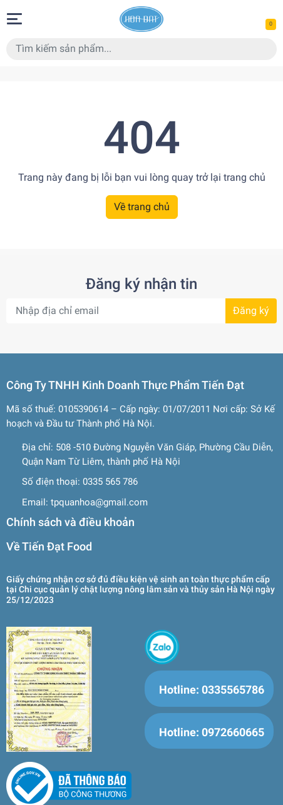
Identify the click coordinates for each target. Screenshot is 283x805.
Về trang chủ (142, 207)
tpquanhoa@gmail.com (99, 502)
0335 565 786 (110, 481)
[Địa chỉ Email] (141, 310)
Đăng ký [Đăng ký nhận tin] (251, 310)
